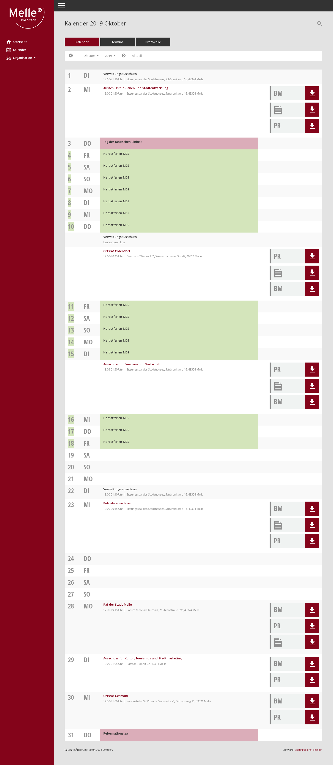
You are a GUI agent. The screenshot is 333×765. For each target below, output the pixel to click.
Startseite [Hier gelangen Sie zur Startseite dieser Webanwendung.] (16, 42)
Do (87, 143)
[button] (27, 58)
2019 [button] (110, 56)
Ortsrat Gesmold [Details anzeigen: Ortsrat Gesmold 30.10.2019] (115, 696)
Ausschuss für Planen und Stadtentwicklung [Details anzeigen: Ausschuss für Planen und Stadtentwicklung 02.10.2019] (135, 88)
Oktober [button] (91, 56)
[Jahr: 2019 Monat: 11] (124, 56)
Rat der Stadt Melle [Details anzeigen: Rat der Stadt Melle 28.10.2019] (117, 604)
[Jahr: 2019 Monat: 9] (71, 56)
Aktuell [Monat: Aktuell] (137, 56)
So (87, 178)
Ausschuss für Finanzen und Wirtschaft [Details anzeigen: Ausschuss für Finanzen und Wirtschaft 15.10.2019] (132, 364)
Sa (87, 167)
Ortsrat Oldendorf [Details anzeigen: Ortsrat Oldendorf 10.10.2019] (116, 251)
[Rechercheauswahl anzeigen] (318, 23)
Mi (87, 89)
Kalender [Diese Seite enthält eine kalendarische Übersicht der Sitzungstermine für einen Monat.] (16, 50)
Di (86, 75)
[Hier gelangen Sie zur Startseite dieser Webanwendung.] (27, 18)
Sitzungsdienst (308, 750)
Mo (88, 190)
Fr (87, 155)
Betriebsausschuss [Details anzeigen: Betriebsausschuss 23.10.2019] (117, 503)
